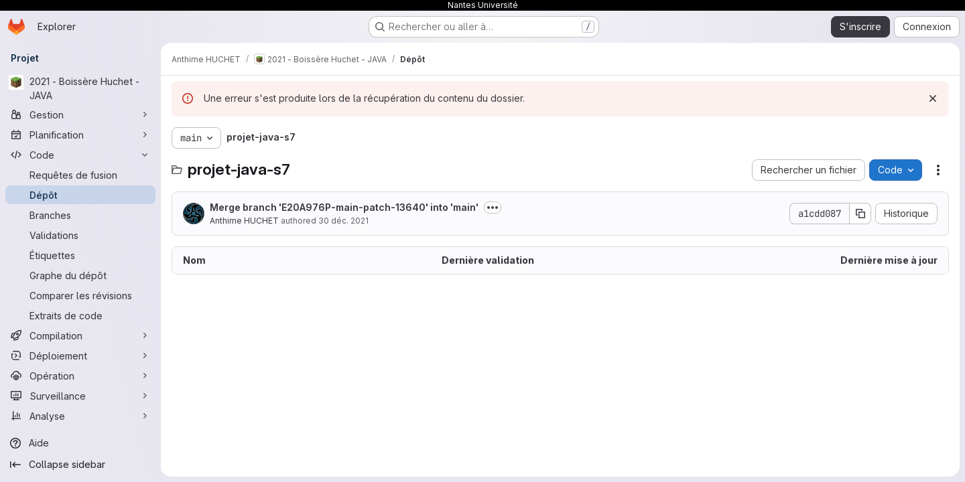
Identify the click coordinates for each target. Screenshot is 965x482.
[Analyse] (80, 415)
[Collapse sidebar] (80, 464)
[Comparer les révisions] (80, 295)
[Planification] (80, 134)
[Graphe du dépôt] (80, 275)
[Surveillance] (80, 395)
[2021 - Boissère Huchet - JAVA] (80, 88)
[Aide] (80, 443)
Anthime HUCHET (244, 221)
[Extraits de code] (80, 315)
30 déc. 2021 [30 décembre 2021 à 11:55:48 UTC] (343, 221)
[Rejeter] (933, 98)
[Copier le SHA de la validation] (860, 213)
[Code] (80, 154)
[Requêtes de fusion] (80, 174)
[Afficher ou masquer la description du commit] (492, 208)
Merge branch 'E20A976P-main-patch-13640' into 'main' (344, 207)
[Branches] (80, 215)
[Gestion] (80, 114)
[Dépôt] (80, 194)
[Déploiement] (80, 355)
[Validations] (80, 235)
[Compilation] (80, 335)
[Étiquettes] (80, 255)
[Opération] (80, 375)
